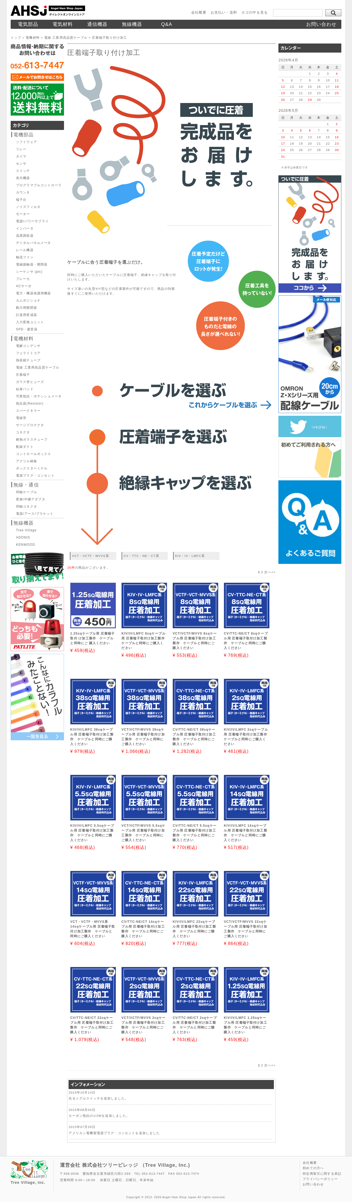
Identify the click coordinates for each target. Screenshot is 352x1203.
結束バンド (25, 389)
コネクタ (23, 432)
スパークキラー (28, 411)
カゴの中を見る (254, 12)
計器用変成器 (26, 315)
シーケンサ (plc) (29, 272)
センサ (21, 163)
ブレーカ (23, 279)
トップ (16, 37)
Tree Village (26, 530)
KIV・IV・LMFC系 (190, 555)
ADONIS (23, 537)
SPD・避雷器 (27, 329)
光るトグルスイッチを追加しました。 (98, 1098)
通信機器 (97, 24)
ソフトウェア (26, 142)
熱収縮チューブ (28, 360)
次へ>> (269, 572)
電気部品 (28, 24)
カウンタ (23, 192)
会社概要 (198, 12)
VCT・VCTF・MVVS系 (90, 555)
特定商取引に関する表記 (322, 1174)
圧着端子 (23, 375)
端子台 (21, 199)
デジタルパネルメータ (33, 243)
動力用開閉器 (26, 308)
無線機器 (132, 24)
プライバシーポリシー (320, 1179)
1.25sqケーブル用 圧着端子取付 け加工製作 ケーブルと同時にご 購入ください (92, 638)
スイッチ (23, 171)
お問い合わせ (321, 24)
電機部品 (23, 134)
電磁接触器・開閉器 (31, 264)
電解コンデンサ (28, 346)
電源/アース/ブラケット (35, 514)
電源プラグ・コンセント (35, 475)
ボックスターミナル (31, 468)
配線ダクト (25, 447)
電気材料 (63, 24)
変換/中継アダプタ (30, 499)
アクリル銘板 (26, 461)
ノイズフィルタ (28, 207)
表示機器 (23, 178)
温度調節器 (25, 236)
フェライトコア (28, 353)
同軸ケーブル (26, 492)
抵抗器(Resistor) (29, 403)
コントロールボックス (33, 454)
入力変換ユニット (30, 322)
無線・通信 (26, 485)
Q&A (166, 24)
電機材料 (33, 37)
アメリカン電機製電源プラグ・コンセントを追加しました (114, 1133)
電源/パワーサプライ (32, 221)
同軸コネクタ (26, 506)
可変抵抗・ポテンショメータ (39, 396)
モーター (23, 214)
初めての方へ (313, 1168)
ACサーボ (23, 286)
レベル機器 (25, 250)
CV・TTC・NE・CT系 (141, 555)
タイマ (21, 156)
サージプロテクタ (30, 425)
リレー (21, 149)
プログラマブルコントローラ (39, 185)
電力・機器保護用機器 (33, 293)
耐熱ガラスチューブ (31, 439)
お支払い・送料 (224, 12)
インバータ (25, 228)
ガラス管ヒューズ (30, 382)
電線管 (21, 418)
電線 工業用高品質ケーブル (65, 37)
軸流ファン (25, 257)
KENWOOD (25, 545)
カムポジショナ (28, 300)
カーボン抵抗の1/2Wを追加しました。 (99, 1115)
